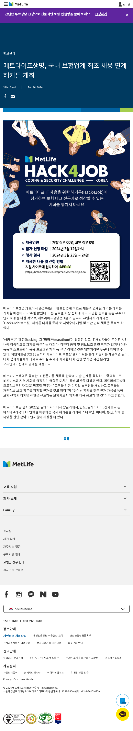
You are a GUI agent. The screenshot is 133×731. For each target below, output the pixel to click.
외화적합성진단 (55, 672)
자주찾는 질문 (12, 546)
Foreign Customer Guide (18, 679)
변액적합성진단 (32, 672)
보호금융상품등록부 (80, 635)
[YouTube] (55, 594)
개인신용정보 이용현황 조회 (48, 635)
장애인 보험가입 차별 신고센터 (82, 657)
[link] (5, 96)
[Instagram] (18, 594)
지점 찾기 (9, 539)
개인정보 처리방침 (14, 636)
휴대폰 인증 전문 (79, 672)
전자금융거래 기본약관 (49, 642)
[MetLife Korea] (18, 465)
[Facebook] (6, 594)
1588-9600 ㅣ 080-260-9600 (22, 621)
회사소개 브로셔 (13, 570)
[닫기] (127, 15)
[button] (5, 4)
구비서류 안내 (12, 554)
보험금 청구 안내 (13, 562)
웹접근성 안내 (75, 642)
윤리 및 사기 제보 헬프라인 (44, 657)
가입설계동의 (10, 672)
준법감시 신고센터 (13, 657)
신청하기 (101, 13)
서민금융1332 (113, 657)
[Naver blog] (43, 594)
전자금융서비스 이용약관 (16, 642)
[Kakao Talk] (31, 594)
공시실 (7, 531)
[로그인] (124, 4)
